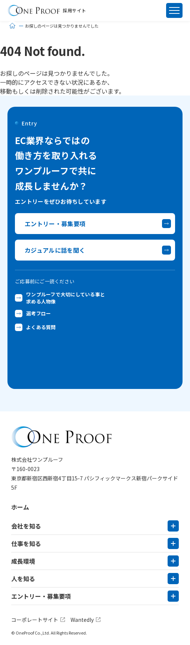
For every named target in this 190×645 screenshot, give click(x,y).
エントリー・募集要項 (41, 596)
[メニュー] (174, 10)
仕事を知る (26, 543)
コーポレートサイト (34, 619)
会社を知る (26, 525)
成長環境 (23, 561)
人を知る (23, 578)
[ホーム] (12, 26)
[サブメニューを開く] (173, 526)
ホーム (20, 506)
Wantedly (82, 619)
